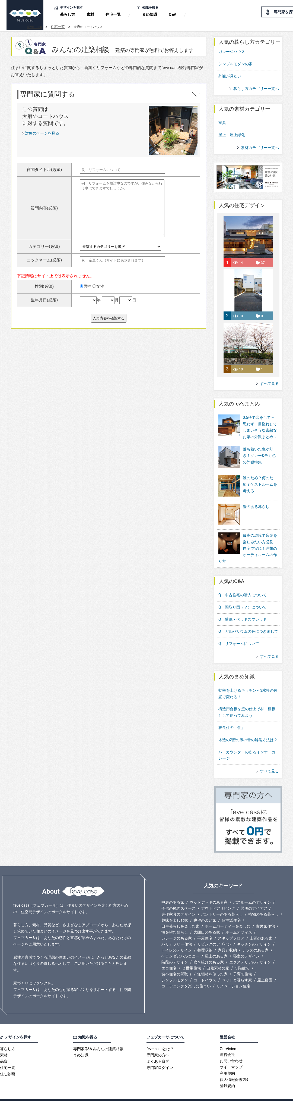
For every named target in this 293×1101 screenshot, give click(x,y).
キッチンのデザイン (254, 933)
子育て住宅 (242, 963)
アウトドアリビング (218, 897)
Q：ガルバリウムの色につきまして (248, 620)
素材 (90, 14)
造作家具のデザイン (178, 903)
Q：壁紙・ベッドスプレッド (242, 608)
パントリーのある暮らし (222, 903)
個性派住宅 (231, 909)
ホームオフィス (238, 921)
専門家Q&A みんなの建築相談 (98, 1037)
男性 (85, 286)
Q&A (172, 14)
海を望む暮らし (174, 921)
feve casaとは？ (160, 1037)
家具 (222, 122)
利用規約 (227, 1062)
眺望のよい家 (204, 909)
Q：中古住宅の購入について (242, 584)
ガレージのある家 (176, 927)
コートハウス (204, 969)
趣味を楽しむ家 (174, 909)
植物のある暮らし (263, 903)
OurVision (228, 1037)
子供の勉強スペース (178, 897)
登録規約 (227, 1074)
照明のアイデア (254, 897)
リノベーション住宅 (233, 975)
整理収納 (204, 939)
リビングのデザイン (214, 933)
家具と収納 (227, 939)
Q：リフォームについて (238, 632)
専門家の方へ (157, 1044)
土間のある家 (261, 927)
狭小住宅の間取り (176, 963)
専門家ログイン (159, 1056)
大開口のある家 (206, 921)
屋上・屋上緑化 (231, 135)
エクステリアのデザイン (250, 951)
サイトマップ (231, 1056)
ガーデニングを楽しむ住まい (186, 975)
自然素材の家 (217, 957)
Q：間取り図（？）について (242, 596)
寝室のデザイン (246, 945)
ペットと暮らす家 (237, 969)
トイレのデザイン (176, 939)
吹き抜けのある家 (208, 951)
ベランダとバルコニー (180, 945)
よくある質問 (157, 1050)
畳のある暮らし (256, 499)
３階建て (242, 957)
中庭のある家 (172, 891)
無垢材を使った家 (212, 963)
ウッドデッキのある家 (209, 891)
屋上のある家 (216, 945)
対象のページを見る (42, 133)
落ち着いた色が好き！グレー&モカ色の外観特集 (259, 455)
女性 (98, 286)
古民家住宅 (265, 915)
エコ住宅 (169, 957)
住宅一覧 (113, 14)
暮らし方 (67, 14)
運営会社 (227, 1043)
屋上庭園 (264, 969)
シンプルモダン (174, 969)
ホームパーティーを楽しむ (227, 915)
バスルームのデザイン (252, 891)
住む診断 (7, 1063)
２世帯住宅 (191, 957)
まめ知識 (149, 14)
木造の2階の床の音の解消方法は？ (248, 728)
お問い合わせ (231, 1049)
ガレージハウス (231, 51)
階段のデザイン (174, 951)
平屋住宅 (204, 927)
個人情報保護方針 (235, 1068)
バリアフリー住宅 (176, 933)
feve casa (34, 27)
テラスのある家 (255, 939)
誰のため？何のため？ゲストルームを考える (260, 480)
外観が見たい (229, 76)
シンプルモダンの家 (235, 64)
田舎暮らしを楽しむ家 (180, 915)
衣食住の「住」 (231, 716)
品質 (4, 1050)
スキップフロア (231, 927)
